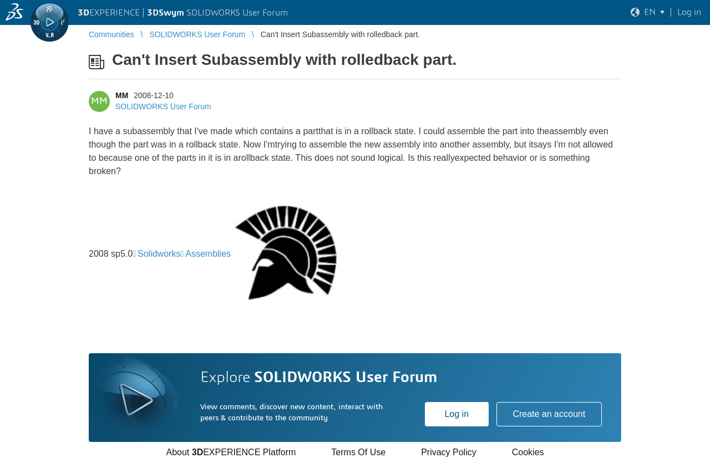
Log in (456, 414)
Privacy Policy (448, 452)
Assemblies (208, 253)
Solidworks (159, 253)
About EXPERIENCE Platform (231, 452)
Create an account (549, 414)
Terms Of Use (358, 452)
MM (121, 95)
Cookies (528, 452)
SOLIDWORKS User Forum (163, 106)
